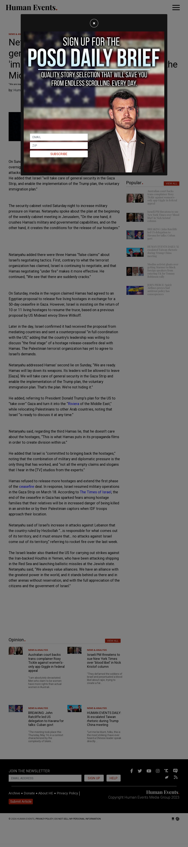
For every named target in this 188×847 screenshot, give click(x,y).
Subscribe (58, 154)
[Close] (94, 23)
